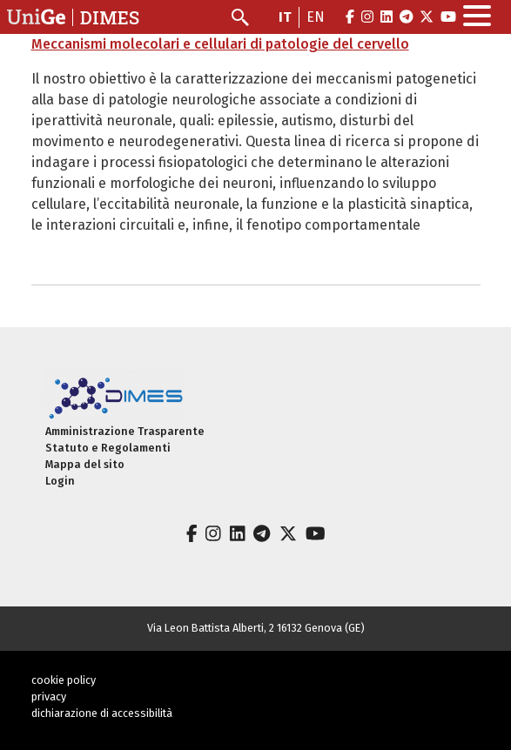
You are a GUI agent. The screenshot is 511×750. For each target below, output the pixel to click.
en (315, 17)
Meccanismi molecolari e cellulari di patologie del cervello (220, 44)
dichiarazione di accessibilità (101, 713)
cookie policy (63, 679)
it (285, 17)
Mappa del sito (84, 464)
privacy (48, 696)
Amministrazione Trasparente (125, 431)
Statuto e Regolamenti (108, 447)
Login (60, 480)
